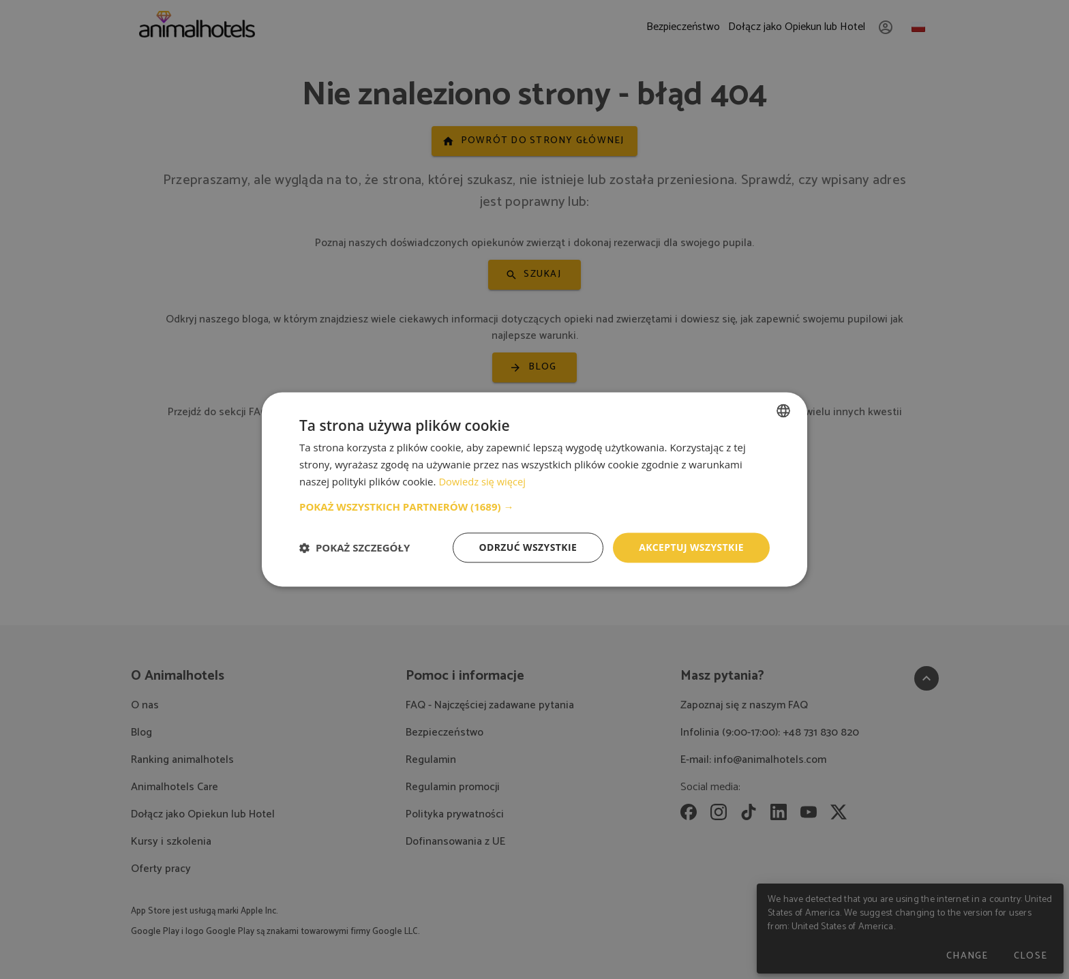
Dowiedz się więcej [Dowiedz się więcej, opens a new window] (482, 481)
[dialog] (534, 489)
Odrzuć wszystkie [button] (528, 547)
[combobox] (783, 410)
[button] (534, 506)
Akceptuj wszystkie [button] (691, 547)
